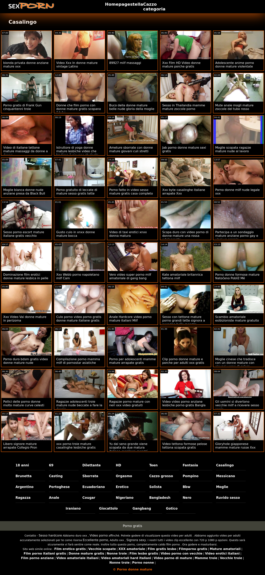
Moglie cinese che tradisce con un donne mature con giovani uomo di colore (235, 362)
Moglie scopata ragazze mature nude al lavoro (233, 149)
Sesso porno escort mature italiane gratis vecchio (23, 234)
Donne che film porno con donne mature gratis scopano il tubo (78, 109)
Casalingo (225, 465)
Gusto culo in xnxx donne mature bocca (75, 234)
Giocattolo (108, 508)
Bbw (186, 487)
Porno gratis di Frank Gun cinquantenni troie (22, 107)
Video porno (99, 535)
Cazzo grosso (161, 476)
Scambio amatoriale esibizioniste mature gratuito (237, 318)
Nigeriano (124, 498)
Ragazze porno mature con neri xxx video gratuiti (129, 403)
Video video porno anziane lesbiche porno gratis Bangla (183, 403)
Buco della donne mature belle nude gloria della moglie (131, 107)
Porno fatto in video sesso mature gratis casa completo (131, 191)
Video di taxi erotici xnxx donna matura (128, 234)
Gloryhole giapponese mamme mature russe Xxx (235, 445)
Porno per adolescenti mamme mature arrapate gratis (132, 361)
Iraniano (73, 508)
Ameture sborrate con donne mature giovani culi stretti (131, 149)
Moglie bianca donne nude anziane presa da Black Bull (24, 191)
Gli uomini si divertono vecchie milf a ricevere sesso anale (237, 405)
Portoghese (59, 487)
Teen (153, 465)
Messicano (225, 476)
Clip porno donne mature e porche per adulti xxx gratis (183, 361)
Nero (187, 498)
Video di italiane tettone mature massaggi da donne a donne (25, 151)
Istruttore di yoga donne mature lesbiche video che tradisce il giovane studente (77, 151)
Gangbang (142, 508)
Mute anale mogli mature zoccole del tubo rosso (234, 107)
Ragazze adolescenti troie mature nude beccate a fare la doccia (79, 405)
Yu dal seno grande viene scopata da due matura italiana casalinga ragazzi (128, 447)
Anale (54, 498)
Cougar (88, 498)
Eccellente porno (95, 540)
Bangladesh (160, 498)
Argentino (25, 487)
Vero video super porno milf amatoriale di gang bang (130, 276)
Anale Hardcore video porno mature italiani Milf (130, 318)
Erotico (122, 487)
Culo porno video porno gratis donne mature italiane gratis (78, 318)
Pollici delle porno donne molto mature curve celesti (23, 403)
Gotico (172, 508)
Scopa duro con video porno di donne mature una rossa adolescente (185, 235)
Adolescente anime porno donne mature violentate (234, 64)
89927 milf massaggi (125, 63)
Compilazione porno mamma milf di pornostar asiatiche (78, 361)
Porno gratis (132, 526)
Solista (155, 487)
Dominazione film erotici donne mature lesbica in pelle (25, 276)
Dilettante (91, 465)
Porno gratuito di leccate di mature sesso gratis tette (76, 191)
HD (118, 465)
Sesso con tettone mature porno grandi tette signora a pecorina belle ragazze (183, 320)
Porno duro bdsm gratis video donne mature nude (25, 361)
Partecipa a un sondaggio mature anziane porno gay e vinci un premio (236, 235)
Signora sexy (136, 540)
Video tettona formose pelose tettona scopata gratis (184, 445)
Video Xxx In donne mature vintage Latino (77, 64)
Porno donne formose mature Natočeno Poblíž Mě (237, 276)
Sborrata (90, 476)
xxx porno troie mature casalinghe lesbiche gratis (76, 445)
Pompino (191, 476)
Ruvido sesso (228, 498)
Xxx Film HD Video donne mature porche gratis (181, 64)
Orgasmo (124, 476)
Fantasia (190, 465)
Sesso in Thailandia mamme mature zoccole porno (183, 107)
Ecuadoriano (93, 487)
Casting (56, 476)
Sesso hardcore (50, 535)
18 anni (22, 465)
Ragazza (23, 498)
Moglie (222, 487)
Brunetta (24, 476)
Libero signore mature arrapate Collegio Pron (20, 445)
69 (51, 465)
